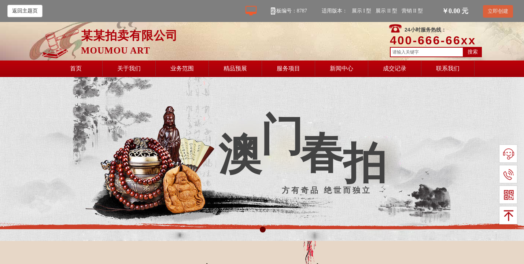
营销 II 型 (412, 11)
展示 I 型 (362, 11)
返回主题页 (25, 11)
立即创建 (498, 11)
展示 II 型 (386, 11)
